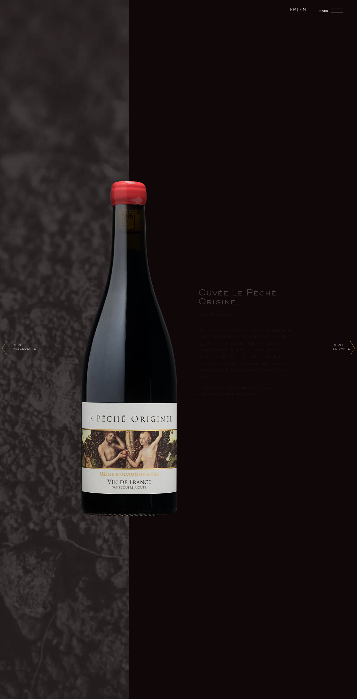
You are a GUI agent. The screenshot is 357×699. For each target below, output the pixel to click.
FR (293, 10)
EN (303, 10)
